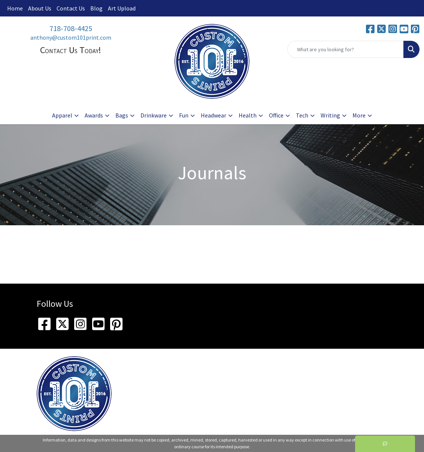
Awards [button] (94, 115)
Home (15, 8)
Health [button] (248, 115)
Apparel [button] (62, 115)
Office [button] (276, 115)
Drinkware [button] (153, 115)
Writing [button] (330, 115)
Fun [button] (183, 115)
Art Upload (122, 8)
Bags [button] (121, 115)
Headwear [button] (213, 115)
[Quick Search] (345, 49)
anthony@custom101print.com (70, 37)
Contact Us (71, 8)
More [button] (359, 115)
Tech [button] (302, 115)
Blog (96, 8)
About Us (39, 8)
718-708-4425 (70, 28)
